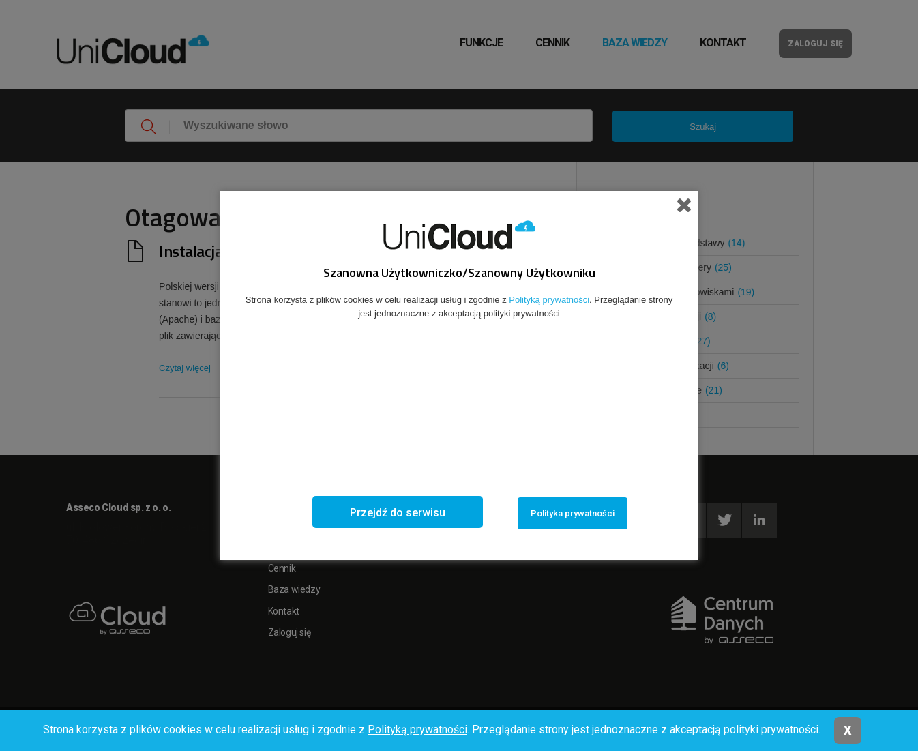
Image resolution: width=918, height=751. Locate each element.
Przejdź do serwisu (397, 512)
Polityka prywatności (573, 513)
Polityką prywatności (417, 729)
